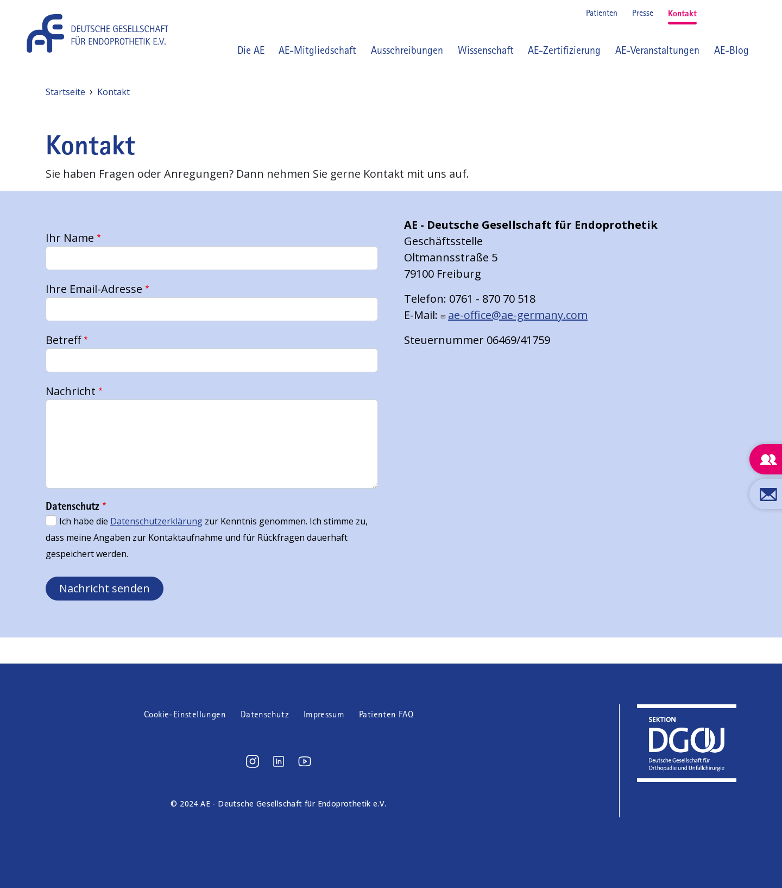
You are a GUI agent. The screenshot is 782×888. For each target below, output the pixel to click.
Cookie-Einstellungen (185, 714)
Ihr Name (70, 237)
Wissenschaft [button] (486, 50)
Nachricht (71, 391)
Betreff (63, 340)
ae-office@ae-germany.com (518, 315)
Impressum (324, 714)
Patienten (601, 13)
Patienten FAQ (386, 714)
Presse (642, 13)
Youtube (747, 13)
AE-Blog (731, 50)
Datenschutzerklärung (156, 521)
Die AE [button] (250, 50)
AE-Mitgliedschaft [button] (317, 50)
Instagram (712, 13)
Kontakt (682, 13)
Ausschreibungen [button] (407, 50)
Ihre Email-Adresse (94, 289)
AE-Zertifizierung (564, 50)
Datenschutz (265, 714)
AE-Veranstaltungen (657, 50)
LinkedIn (730, 13)
